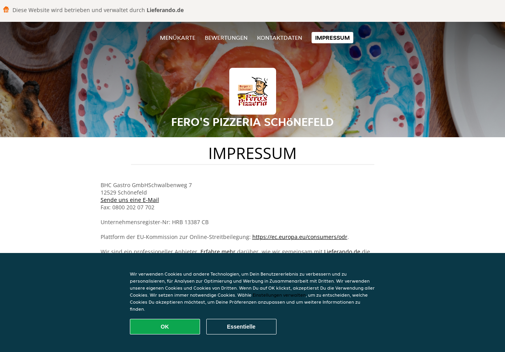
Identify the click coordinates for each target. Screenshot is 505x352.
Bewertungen (226, 38)
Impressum (332, 38)
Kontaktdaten (279, 38)
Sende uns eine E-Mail (130, 199)
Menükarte (177, 38)
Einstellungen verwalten (279, 295)
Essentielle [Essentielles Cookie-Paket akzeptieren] (241, 327)
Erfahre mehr (218, 251)
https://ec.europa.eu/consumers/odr (299, 237)
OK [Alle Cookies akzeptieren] (165, 327)
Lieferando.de (342, 251)
